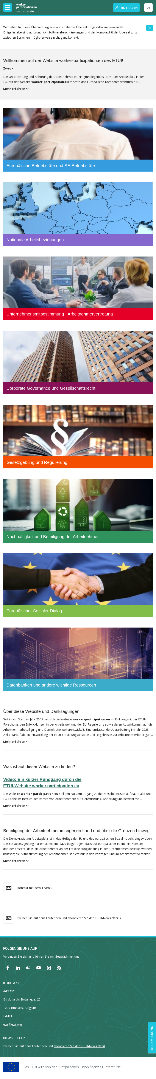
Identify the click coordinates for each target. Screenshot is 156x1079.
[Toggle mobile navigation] (7, 7)
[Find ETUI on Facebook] (7, 967)
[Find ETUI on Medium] (49, 967)
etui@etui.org (12, 1024)
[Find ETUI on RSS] (59, 967)
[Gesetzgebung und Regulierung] (78, 436)
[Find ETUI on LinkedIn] (18, 967)
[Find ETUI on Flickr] (28, 967)
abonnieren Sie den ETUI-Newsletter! (79, 1046)
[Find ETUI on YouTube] (38, 967)
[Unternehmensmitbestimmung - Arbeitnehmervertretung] (78, 288)
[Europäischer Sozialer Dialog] (78, 585)
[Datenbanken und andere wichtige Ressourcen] (78, 659)
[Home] (26, 7)
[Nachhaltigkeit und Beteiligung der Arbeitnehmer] (78, 511)
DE (148, 8)
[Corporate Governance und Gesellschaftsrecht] (78, 362)
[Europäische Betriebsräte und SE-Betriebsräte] (78, 140)
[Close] (149, 28)
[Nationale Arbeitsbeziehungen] (78, 214)
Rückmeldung (152, 1038)
